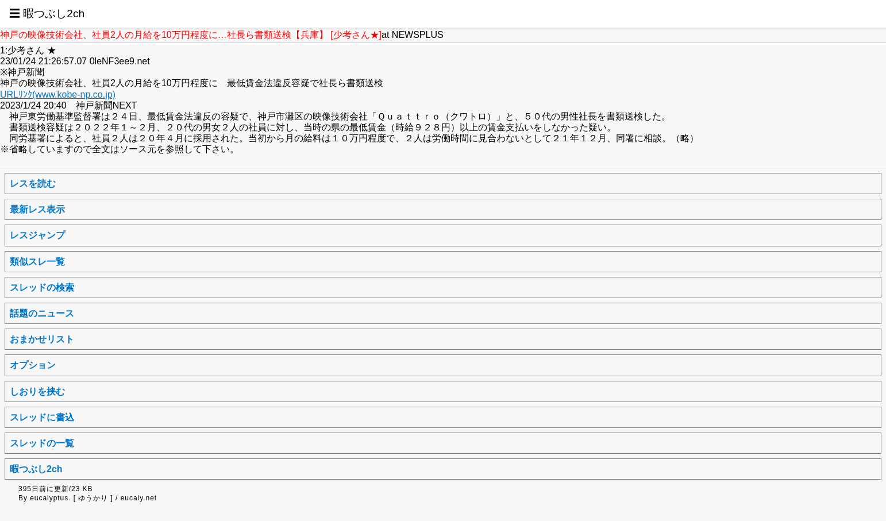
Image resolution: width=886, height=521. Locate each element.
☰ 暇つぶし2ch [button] (46, 13)
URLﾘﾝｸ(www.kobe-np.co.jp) (57, 94)
